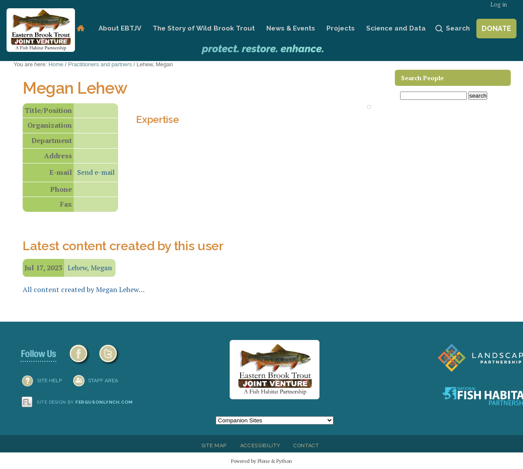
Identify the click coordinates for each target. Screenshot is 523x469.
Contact (306, 445)
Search (458, 28)
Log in (498, 4)
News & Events (290, 28)
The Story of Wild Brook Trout (204, 28)
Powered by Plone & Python (261, 461)
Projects (340, 28)
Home (80, 28)
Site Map (214, 445)
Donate (496, 28)
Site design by (85, 402)
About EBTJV (119, 28)
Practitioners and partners (100, 64)
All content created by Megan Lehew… (84, 289)
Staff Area (103, 380)
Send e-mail (96, 172)
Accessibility (260, 445)
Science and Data (396, 28)
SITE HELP (49, 380)
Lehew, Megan (90, 267)
